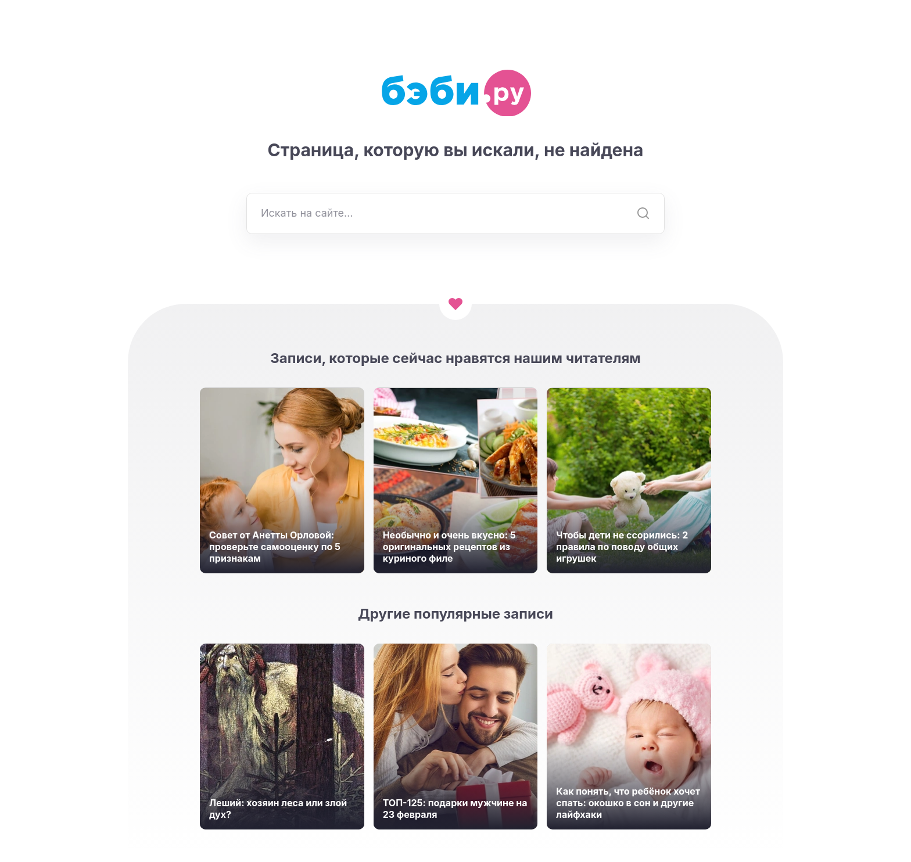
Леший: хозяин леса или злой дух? (278, 808)
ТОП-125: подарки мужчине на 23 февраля (455, 808)
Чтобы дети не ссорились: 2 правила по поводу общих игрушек (622, 546)
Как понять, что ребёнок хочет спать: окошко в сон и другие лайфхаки (628, 802)
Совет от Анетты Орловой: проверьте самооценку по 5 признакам (274, 546)
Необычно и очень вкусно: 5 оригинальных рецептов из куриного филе (449, 546)
